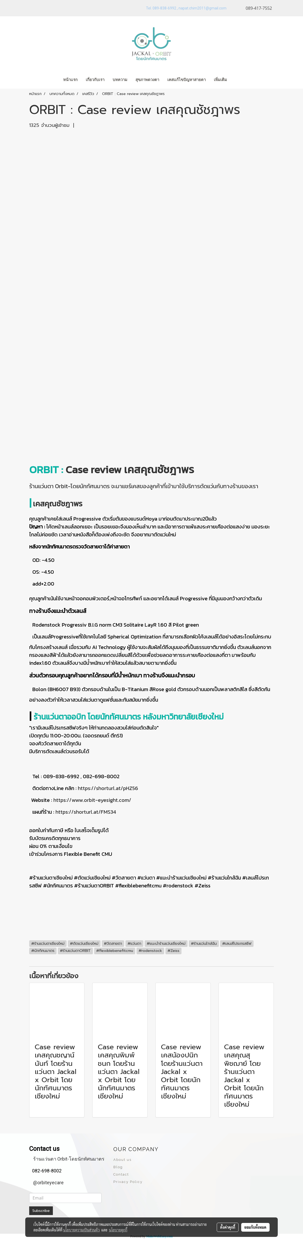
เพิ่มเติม (220, 79)
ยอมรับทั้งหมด (255, 1227)
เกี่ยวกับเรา (95, 79)
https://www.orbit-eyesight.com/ (92, 800)
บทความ (120, 79)
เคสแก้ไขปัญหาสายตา (186, 79)
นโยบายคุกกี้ (118, 1229)
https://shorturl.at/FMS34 (85, 812)
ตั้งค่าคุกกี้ (227, 1227)
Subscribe (41, 1210)
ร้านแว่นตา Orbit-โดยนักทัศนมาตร (68, 1159)
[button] (239, 80)
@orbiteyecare (48, 1182)
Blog (118, 1167)
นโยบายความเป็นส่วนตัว (81, 1229)
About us (122, 1160)
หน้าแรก (70, 79)
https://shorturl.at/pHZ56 (107, 788)
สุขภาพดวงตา (147, 79)
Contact (121, 1174)
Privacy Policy (128, 1182)
